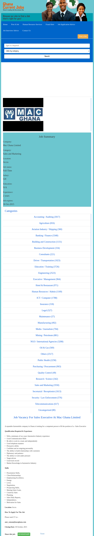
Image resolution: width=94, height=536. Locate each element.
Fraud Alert (50, 24)
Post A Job (15, 24)
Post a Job (83, 36)
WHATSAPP (23, 534)
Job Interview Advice (11, 31)
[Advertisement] (47, 79)
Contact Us (26, 31)
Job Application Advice (66, 24)
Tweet (42, 534)
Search (47, 56)
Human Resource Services (32, 24)
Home (5, 24)
